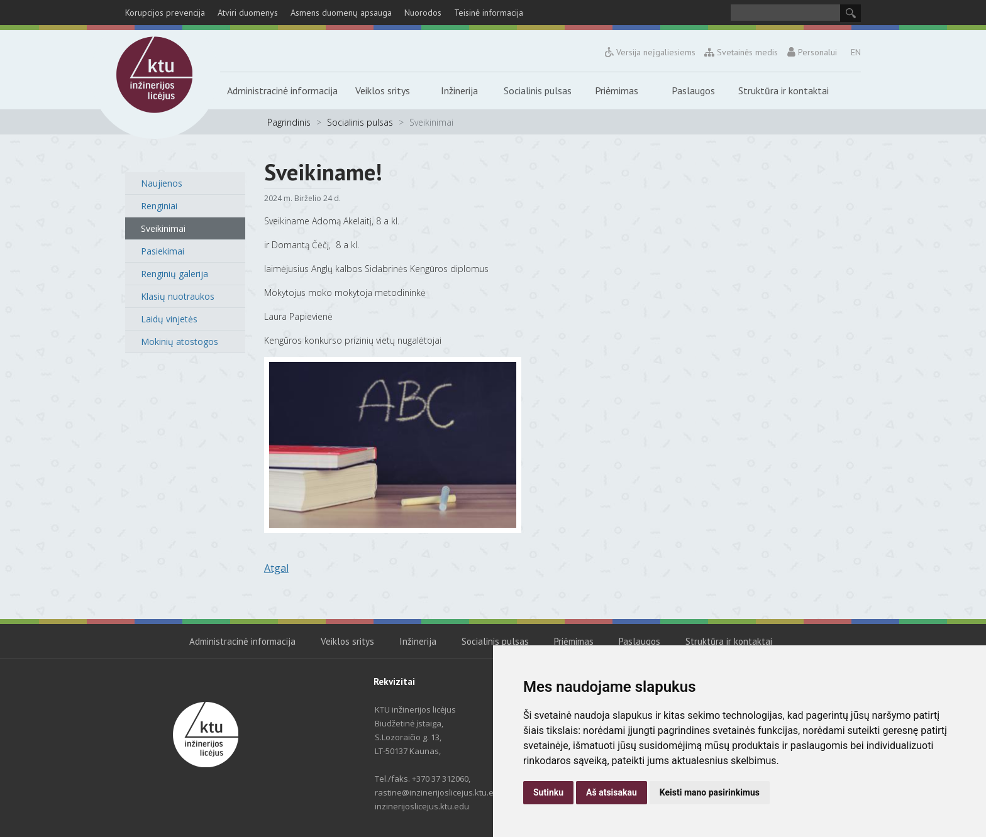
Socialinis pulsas (538, 90)
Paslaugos (693, 90)
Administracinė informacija (282, 90)
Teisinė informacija (488, 12)
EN (856, 52)
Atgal (276, 568)
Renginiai (159, 206)
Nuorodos (422, 12)
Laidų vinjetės (169, 319)
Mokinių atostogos (179, 341)
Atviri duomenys (248, 12)
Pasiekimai (162, 251)
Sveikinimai (163, 228)
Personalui (812, 52)
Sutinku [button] (548, 792)
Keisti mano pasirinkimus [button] (710, 792)
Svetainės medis (742, 52)
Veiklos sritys (382, 90)
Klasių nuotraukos (177, 296)
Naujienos (161, 183)
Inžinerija (459, 90)
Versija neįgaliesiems (650, 52)
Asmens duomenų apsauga (341, 12)
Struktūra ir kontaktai (783, 90)
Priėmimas (616, 90)
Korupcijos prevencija (165, 12)
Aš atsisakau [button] (611, 792)
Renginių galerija (174, 274)
